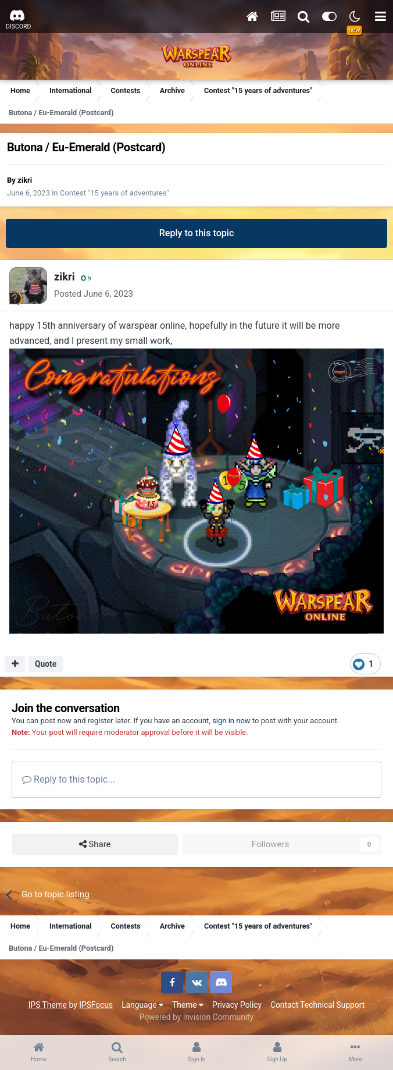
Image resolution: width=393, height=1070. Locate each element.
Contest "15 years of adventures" (114, 193)
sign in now (231, 720)
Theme (187, 1004)
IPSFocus (96, 1004)
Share (95, 844)
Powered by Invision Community (196, 1017)
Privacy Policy (237, 1004)
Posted (93, 294)
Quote (45, 664)
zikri (24, 180)
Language (142, 1004)
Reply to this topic (196, 233)
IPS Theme (47, 1004)
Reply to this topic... (68, 779)
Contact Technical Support (317, 1004)
